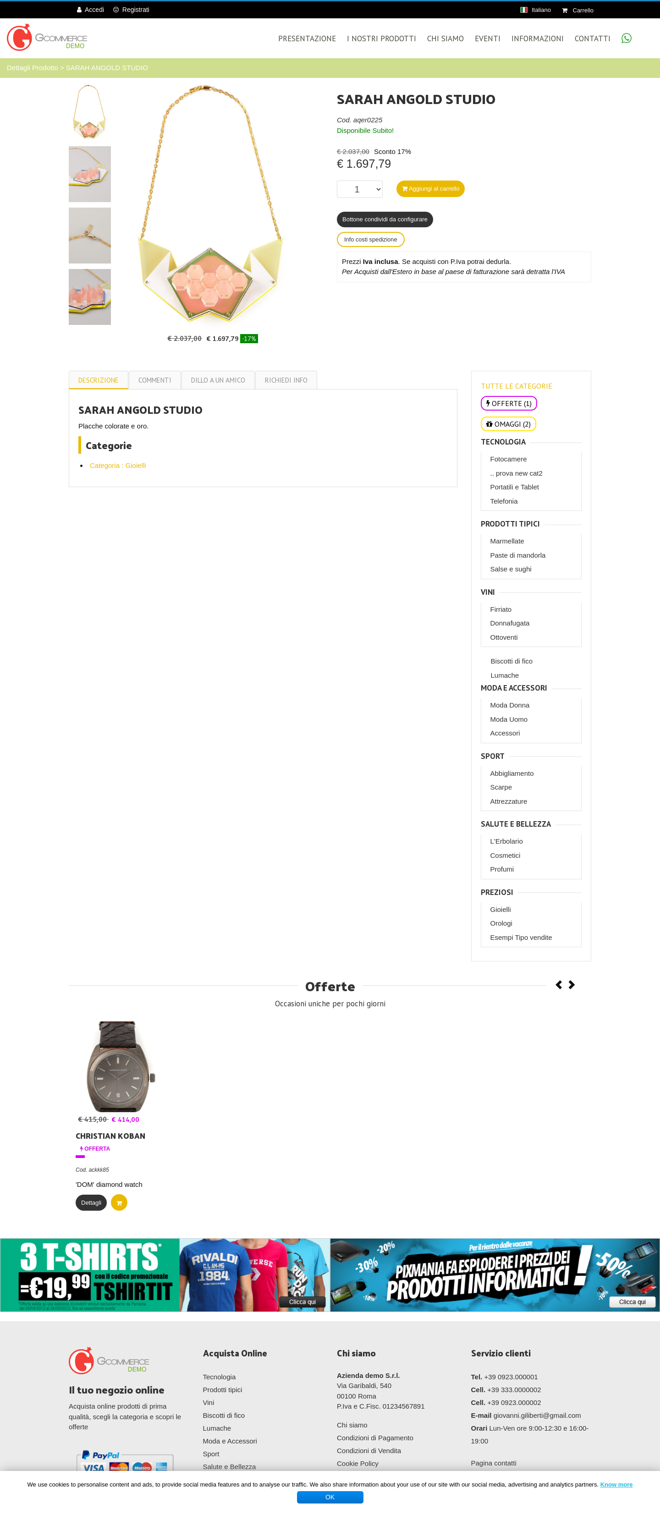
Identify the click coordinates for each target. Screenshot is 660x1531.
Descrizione (98, 380)
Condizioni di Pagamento (375, 1438)
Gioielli (500, 909)
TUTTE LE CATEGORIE (516, 385)
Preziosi (497, 892)
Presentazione (307, 38)
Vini (488, 592)
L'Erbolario (506, 841)
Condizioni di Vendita (369, 1450)
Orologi (501, 923)
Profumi (502, 869)
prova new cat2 (519, 473)
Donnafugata (510, 623)
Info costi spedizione (370, 239)
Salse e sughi (511, 569)
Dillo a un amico (218, 380)
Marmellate (507, 541)
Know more (616, 1484)
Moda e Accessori (514, 688)
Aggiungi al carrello (430, 188)
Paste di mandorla (518, 555)
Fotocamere (508, 459)
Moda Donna (510, 705)
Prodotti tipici (510, 524)
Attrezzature (509, 801)
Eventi (487, 38)
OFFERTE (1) (509, 403)
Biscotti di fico (512, 661)
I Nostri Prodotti (381, 38)
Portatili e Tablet (514, 487)
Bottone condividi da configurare (385, 219)
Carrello (578, 10)
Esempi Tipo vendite (521, 937)
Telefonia (504, 501)
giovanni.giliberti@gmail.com (537, 1415)
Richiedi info (286, 380)
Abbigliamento (512, 773)
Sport (493, 756)
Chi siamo (352, 1425)
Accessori (505, 733)
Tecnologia (503, 442)
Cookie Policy (358, 1463)
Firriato (501, 609)
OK (330, 1497)
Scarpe (501, 787)
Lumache (505, 675)
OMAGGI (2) (508, 423)
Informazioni (538, 38)
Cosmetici (505, 855)
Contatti (592, 38)
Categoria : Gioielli (118, 465)
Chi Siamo (445, 38)
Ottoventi (504, 637)
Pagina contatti (494, 1463)
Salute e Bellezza (516, 824)
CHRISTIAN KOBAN (110, 1135)
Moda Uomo (509, 719)
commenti (154, 380)
